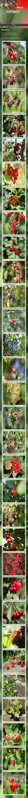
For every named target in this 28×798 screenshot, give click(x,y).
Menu (14, 25)
